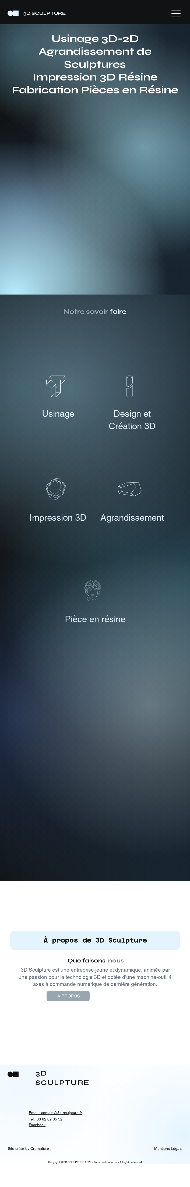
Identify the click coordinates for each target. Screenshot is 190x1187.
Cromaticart (40, 1172)
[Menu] (176, 13)
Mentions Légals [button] (168, 1172)
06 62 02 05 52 (49, 1142)
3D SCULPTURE (44, 13)
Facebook (37, 1148)
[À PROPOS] (77, 1019)
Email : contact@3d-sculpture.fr (55, 1136)
